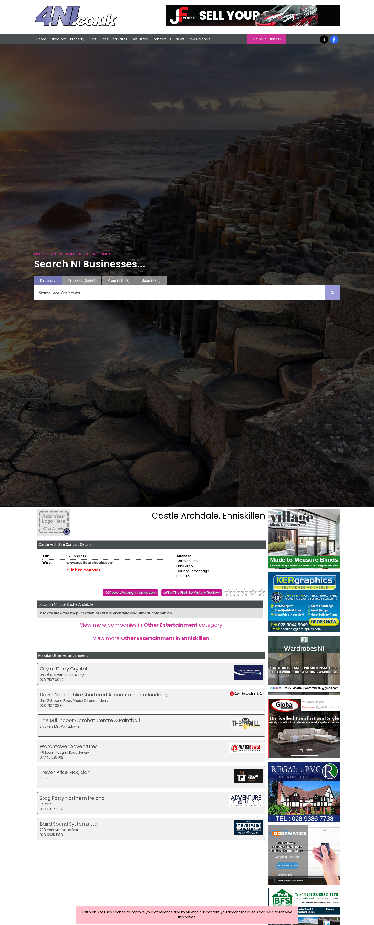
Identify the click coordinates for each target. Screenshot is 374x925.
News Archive (200, 39)
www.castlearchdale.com (89, 562)
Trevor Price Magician (65, 772)
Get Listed (139, 39)
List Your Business (266, 39)
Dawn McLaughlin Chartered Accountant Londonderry (104, 694)
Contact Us (161, 39)
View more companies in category (151, 624)
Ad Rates (120, 39)
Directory (58, 39)
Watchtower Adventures (69, 746)
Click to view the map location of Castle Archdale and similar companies (106, 613)
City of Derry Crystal (63, 668)
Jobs (104, 39)
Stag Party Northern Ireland (72, 798)
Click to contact (83, 570)
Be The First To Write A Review (193, 592)
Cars (92, 39)
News (180, 39)
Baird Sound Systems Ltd (69, 824)
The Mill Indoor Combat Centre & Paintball (90, 720)
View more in (151, 638)
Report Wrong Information (132, 592)
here (270, 912)
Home (41, 39)
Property (77, 39)
